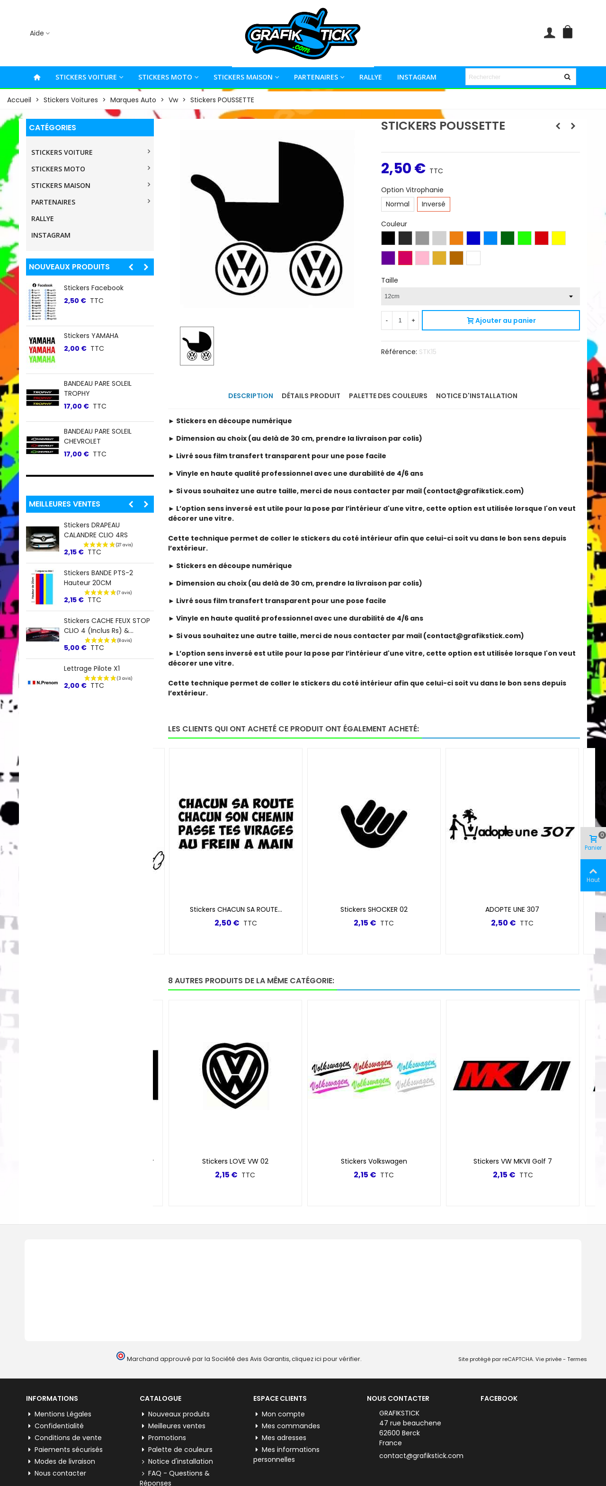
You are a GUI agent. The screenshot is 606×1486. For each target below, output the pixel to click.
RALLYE (370, 76)
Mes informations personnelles (286, 1454)
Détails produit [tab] (311, 395)
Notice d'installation (176, 1462)
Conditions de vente (64, 1438)
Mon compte (279, 1414)
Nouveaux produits (69, 266)
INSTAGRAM (417, 76)
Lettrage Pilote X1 (92, 668)
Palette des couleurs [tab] (388, 395)
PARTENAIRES (316, 76)
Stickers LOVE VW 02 (235, 1161)
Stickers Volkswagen (374, 1161)
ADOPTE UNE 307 (512, 909)
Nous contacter (56, 1473)
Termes (577, 1359)
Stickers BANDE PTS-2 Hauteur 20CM (98, 577)
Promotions (163, 1438)
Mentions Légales (58, 1414)
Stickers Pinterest (92, 431)
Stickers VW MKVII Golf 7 (512, 1161)
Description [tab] (250, 395)
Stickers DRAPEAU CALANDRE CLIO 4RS (96, 530)
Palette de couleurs (176, 1450)
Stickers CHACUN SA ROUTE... (236, 909)
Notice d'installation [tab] (476, 395)
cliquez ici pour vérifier (326, 1359)
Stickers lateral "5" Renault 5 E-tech (107, 293)
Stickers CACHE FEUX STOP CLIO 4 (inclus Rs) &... (107, 625)
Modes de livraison (60, 1462)
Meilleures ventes (64, 503)
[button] (131, 267)
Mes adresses (279, 1438)
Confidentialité (55, 1426)
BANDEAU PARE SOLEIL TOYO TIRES (108, 340)
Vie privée (548, 1359)
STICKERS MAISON (243, 76)
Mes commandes (286, 1426)
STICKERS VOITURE (86, 76)
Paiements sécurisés (64, 1450)
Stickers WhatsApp (94, 383)
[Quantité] (400, 320)
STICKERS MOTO (165, 76)
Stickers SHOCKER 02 (374, 909)
